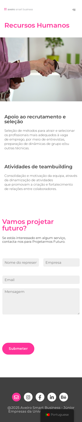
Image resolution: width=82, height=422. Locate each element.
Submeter (18, 348)
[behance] (63, 397)
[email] (16, 397)
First (5, 269)
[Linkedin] (51, 397)
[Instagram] (28, 397)
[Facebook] (40, 397)
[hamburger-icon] (74, 10)
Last (46, 269)
